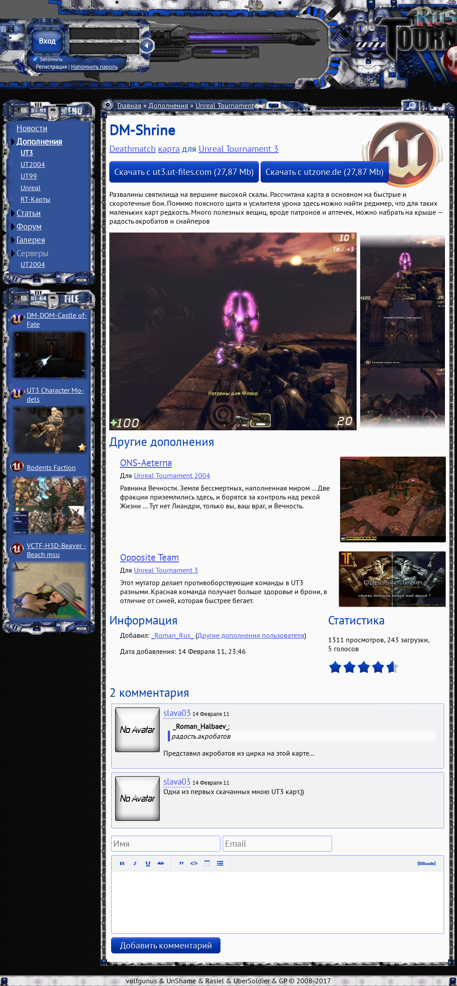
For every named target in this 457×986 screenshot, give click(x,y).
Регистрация (51, 66)
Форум (29, 226)
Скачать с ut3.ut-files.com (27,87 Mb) (184, 172)
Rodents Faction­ (51, 467)
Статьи (29, 213)
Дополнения (39, 141)
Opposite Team (149, 557)
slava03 (177, 712)
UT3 (27, 152)
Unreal (31, 187)
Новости (32, 128)
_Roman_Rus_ (172, 635)
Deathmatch (132, 148)
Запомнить (47, 59)
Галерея (31, 239)
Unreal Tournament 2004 (172, 475)
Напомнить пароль (94, 66)
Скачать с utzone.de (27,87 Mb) (325, 172)
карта (169, 148)
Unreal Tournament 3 (227, 105)
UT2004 (33, 164)
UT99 (29, 175)
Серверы (33, 253)
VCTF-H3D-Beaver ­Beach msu (56, 550)
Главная (129, 105)
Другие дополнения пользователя (250, 635)
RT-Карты (35, 199)
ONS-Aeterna (146, 463)
